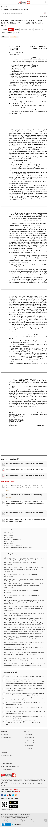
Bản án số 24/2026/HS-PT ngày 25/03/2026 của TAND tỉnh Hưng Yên (25, 475)
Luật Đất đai (24, 821)
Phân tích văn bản (29, 737)
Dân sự (7, 490)
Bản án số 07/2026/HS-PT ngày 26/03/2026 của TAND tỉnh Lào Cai (24, 469)
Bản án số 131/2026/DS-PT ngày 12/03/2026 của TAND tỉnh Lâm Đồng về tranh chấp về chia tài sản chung (25, 698)
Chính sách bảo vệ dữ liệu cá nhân (11, 766)
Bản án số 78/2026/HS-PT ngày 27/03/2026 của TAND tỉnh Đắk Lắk (24, 463)
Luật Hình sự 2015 (32, 821)
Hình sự (7, 515)
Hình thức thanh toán (8, 758)
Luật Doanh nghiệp (15, 821)
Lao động (6, 543)
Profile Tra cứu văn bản (8, 740)
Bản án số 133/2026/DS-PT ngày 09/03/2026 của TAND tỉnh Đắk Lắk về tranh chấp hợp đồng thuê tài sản (25, 712)
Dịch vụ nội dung (29, 745)
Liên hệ (4, 742)
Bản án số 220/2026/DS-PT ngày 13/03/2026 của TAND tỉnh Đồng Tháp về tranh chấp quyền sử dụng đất (25, 689)
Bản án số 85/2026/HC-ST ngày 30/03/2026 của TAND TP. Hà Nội (24, 494)
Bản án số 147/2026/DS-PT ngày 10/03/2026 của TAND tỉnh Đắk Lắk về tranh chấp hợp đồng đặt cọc (25, 717)
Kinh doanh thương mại (10, 539)
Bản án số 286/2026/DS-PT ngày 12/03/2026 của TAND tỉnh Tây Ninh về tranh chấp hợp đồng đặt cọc (25, 703)
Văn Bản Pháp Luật (5, 821)
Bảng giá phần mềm (7, 755)
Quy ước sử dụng (7, 760)
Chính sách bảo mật (7, 763)
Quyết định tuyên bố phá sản (12, 545)
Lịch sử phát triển (7, 737)
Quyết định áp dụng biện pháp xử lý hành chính (17, 547)
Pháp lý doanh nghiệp (30, 740)
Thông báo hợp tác (7, 769)
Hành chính (8, 497)
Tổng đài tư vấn (29, 748)
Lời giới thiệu (6, 734)
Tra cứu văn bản (29, 734)
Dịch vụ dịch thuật (29, 742)
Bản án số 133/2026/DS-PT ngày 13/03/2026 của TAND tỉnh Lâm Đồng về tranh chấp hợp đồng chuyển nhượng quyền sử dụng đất (25, 694)
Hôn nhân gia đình (9, 533)
